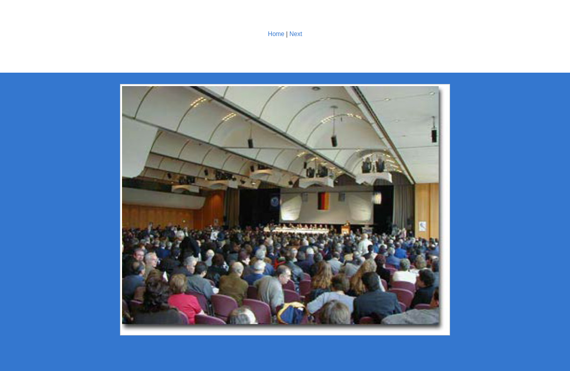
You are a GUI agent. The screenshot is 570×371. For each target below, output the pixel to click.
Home (276, 34)
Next (295, 34)
